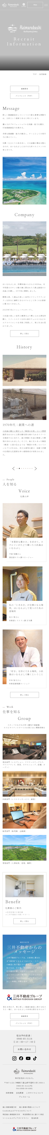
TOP (35, 74)
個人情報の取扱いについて (29, 1107)
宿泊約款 (34, 1118)
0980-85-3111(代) (24, 1086)
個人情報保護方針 (10, 1107)
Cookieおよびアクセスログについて (17, 1111)
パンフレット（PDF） (24, 96)
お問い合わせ (24, 1049)
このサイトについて (34, 1093)
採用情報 (9, 1093)
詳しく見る (24, 333)
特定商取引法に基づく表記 (33, 1114)
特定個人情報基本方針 (11, 1114)
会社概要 (20, 1093)
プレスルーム (24, 1096)
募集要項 (24, 89)
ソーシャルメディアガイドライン (16, 1118)
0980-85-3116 (24, 1038)
